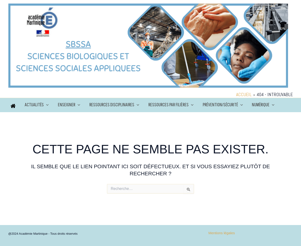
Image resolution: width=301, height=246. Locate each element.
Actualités (36, 105)
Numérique (259, 105)
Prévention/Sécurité (219, 105)
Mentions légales (221, 233)
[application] (46, 105)
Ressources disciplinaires (113, 105)
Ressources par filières (168, 105)
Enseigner (68, 105)
